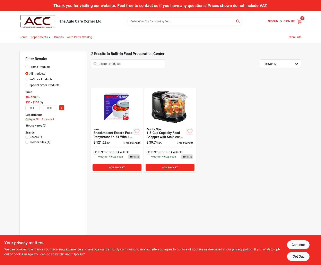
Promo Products (39, 67)
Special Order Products (44, 85)
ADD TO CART (117, 167)
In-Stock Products (40, 79)
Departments (39, 37)
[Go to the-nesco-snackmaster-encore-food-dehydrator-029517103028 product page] (117, 130)
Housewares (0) (36, 125)
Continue (298, 245)
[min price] (32, 107)
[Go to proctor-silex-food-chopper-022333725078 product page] (170, 130)
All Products (37, 74)
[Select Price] (61, 107)
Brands (59, 37)
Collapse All (31, 119)
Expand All (48, 119)
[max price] (50, 107)
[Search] (238, 21)
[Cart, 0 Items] (299, 21)
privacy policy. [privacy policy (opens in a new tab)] (242, 249)
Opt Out (298, 256)
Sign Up (289, 21)
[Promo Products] (26, 66)
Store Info (295, 37)
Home (23, 37)
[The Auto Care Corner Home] (37, 21)
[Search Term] (184, 21)
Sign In (273, 21)
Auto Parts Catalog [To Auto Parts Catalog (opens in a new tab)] (79, 37)
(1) (35, 137)
